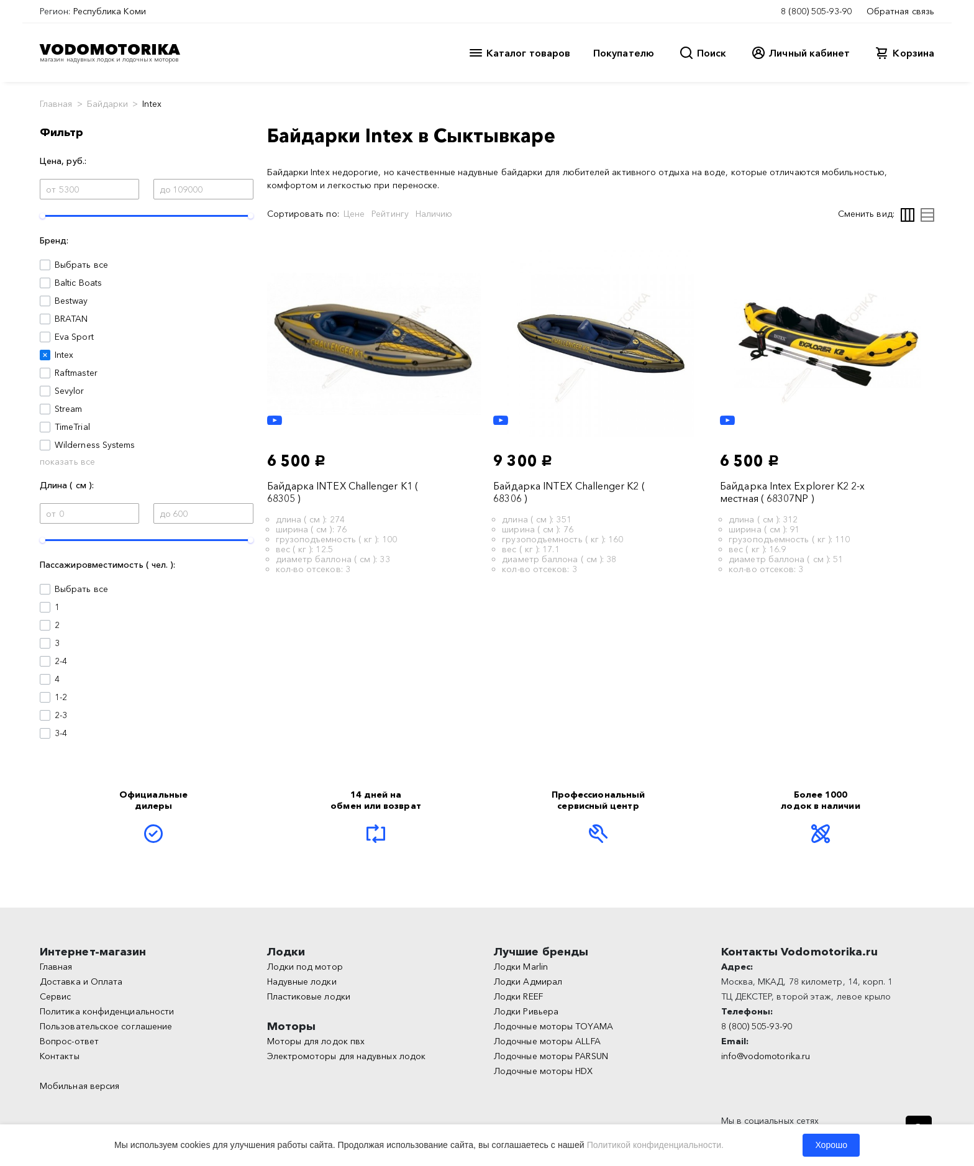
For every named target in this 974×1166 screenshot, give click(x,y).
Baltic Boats (78, 282)
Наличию (434, 213)
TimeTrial (72, 426)
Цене (354, 213)
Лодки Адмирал (528, 981)
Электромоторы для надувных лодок (346, 1056)
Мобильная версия (79, 1085)
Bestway (71, 300)
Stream (68, 408)
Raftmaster (76, 372)
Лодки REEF (518, 996)
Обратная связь (900, 11)
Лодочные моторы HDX (543, 1071)
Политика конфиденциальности (107, 1011)
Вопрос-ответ (69, 1041)
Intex (64, 354)
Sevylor (69, 390)
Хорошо (831, 1145)
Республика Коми (109, 11)
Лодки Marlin (521, 966)
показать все (67, 461)
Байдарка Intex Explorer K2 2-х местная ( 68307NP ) (792, 492)
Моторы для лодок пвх (316, 1041)
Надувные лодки (302, 981)
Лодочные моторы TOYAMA (553, 1026)
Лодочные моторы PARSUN (551, 1056)
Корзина (913, 53)
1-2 (61, 697)
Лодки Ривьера (526, 1011)
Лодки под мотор (305, 966)
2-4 (61, 661)
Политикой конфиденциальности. (655, 1145)
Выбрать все (81, 264)
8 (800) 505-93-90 (816, 11)
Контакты (60, 1056)
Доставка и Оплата (81, 981)
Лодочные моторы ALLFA (547, 1041)
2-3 (61, 715)
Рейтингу (390, 213)
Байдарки (108, 103)
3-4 (61, 733)
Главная (56, 103)
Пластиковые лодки (308, 996)
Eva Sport (74, 336)
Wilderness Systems (95, 444)
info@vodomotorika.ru (766, 1056)
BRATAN (71, 318)
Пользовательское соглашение (106, 1026)
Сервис (55, 996)
